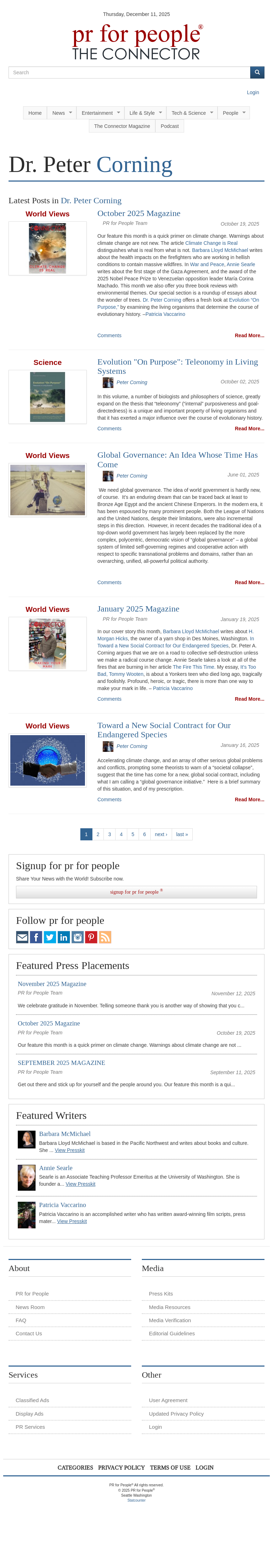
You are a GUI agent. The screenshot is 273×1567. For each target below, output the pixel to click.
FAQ (21, 1320)
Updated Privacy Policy (176, 1414)
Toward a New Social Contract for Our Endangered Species (164, 730)
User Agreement (168, 1400)
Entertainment (98, 113)
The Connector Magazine (122, 126)
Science (47, 362)
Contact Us (29, 1333)
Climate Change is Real (211, 243)
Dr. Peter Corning (162, 300)
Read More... (249, 335)
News (59, 113)
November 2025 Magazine (52, 984)
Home (35, 113)
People (232, 113)
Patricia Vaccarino (165, 314)
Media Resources (170, 1307)
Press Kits (161, 1294)
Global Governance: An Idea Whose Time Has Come (177, 459)
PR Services (30, 1427)
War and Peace (207, 264)
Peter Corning (132, 382)
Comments (109, 335)
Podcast (170, 126)
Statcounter (136, 1500)
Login (253, 92)
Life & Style (143, 113)
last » (182, 834)
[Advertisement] (138, 1519)
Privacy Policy (121, 1467)
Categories (75, 1467)
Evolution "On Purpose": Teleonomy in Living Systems (177, 366)
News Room (30, 1307)
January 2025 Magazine (138, 608)
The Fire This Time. (194, 667)
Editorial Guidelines (172, 1333)
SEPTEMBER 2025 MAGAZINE (61, 1063)
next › (161, 834)
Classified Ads (32, 1400)
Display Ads (29, 1414)
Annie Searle (241, 264)
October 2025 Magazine (139, 213)
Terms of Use (170, 1467)
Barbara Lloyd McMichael (220, 250)
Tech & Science (190, 113)
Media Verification (170, 1320)
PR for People (32, 1294)
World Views (48, 214)
